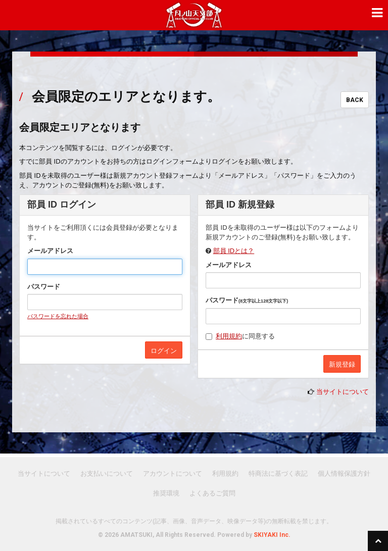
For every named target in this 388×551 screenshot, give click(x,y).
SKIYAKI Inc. (272, 534)
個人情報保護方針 (344, 473)
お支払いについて (106, 473)
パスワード (43, 286)
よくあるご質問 (212, 493)
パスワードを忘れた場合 (57, 316)
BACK (354, 100)
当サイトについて (342, 391)
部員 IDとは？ (234, 251)
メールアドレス (50, 251)
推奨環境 (166, 493)
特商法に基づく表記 (278, 473)
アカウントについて (172, 473)
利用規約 (229, 336)
